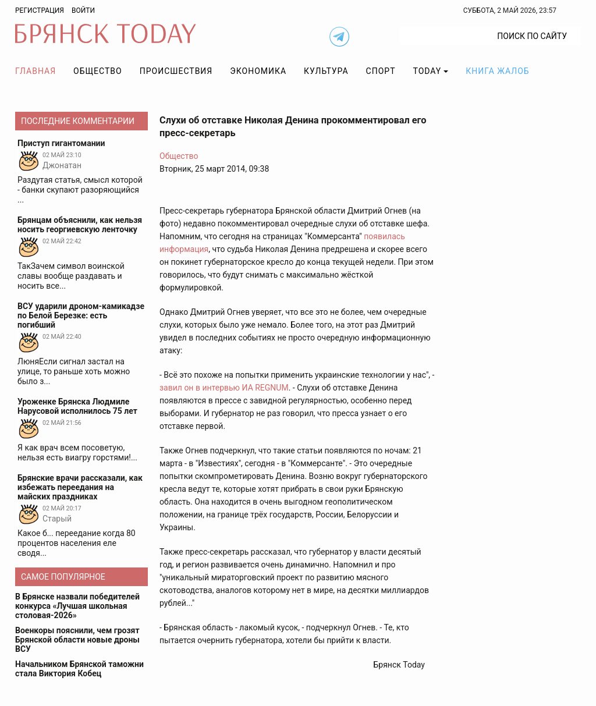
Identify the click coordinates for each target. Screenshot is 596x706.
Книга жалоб (497, 71)
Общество (97, 71)
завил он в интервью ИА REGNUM (224, 387)
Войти (83, 10)
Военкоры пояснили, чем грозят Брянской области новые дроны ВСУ (77, 640)
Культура (326, 71)
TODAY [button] (427, 71)
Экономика (258, 71)
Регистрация (39, 10)
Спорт (381, 71)
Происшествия (176, 71)
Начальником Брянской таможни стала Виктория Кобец (79, 668)
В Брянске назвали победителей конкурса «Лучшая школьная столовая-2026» (77, 606)
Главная (35, 71)
